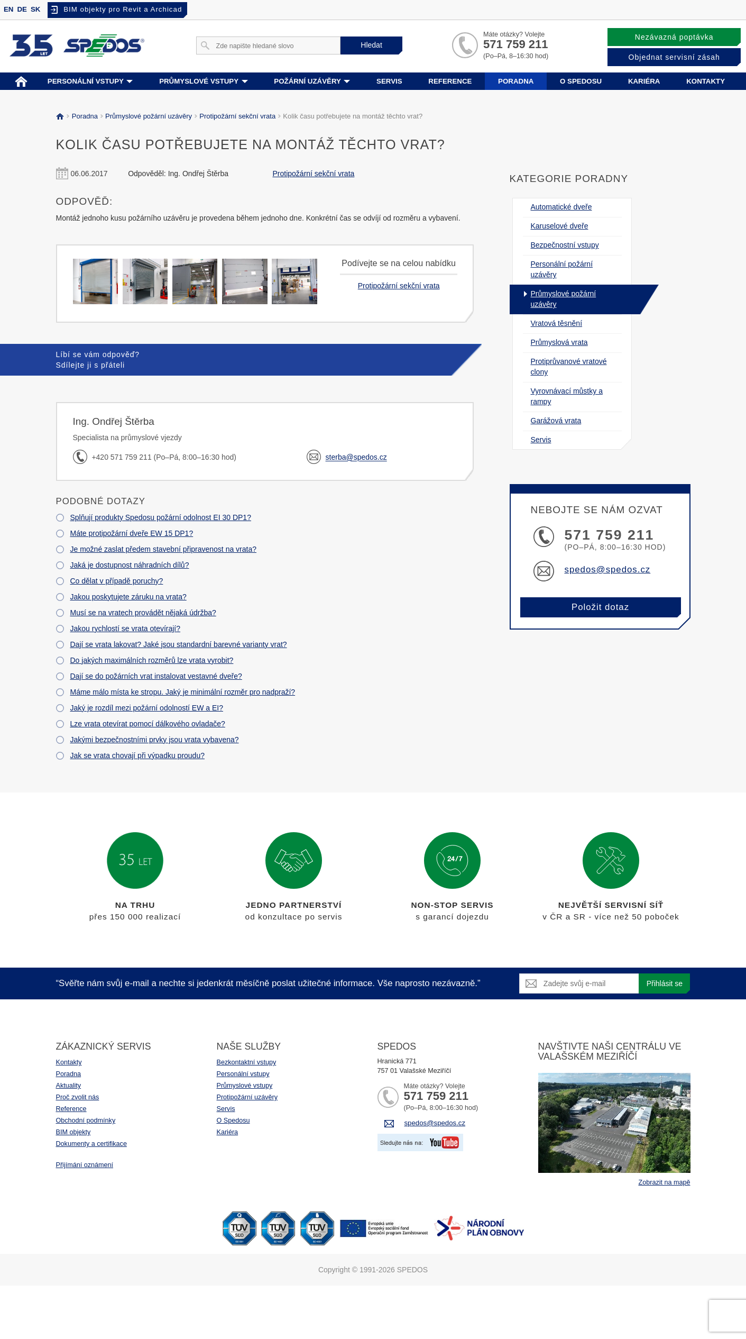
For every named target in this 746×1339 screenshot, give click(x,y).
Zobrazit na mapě (664, 1182)
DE (21, 9)
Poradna (515, 81)
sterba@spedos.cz (356, 457)
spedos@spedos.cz (608, 569)
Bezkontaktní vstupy (247, 1062)
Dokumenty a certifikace (91, 1143)
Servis (389, 81)
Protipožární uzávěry (247, 1097)
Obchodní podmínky (86, 1120)
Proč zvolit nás (77, 1097)
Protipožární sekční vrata (236, 116)
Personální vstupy (90, 81)
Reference (450, 81)
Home (21, 80)
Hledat (371, 45)
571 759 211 (515, 44)
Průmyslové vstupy (203, 81)
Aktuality (68, 1085)
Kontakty (705, 81)
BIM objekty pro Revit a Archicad (122, 9)
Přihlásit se (665, 983)
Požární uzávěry (312, 81)
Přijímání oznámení (85, 1165)
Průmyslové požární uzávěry (147, 116)
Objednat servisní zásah (674, 57)
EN (8, 9)
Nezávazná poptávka (674, 37)
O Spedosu (233, 1120)
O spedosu (581, 81)
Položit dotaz (600, 607)
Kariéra (644, 81)
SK (35, 9)
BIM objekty (73, 1132)
